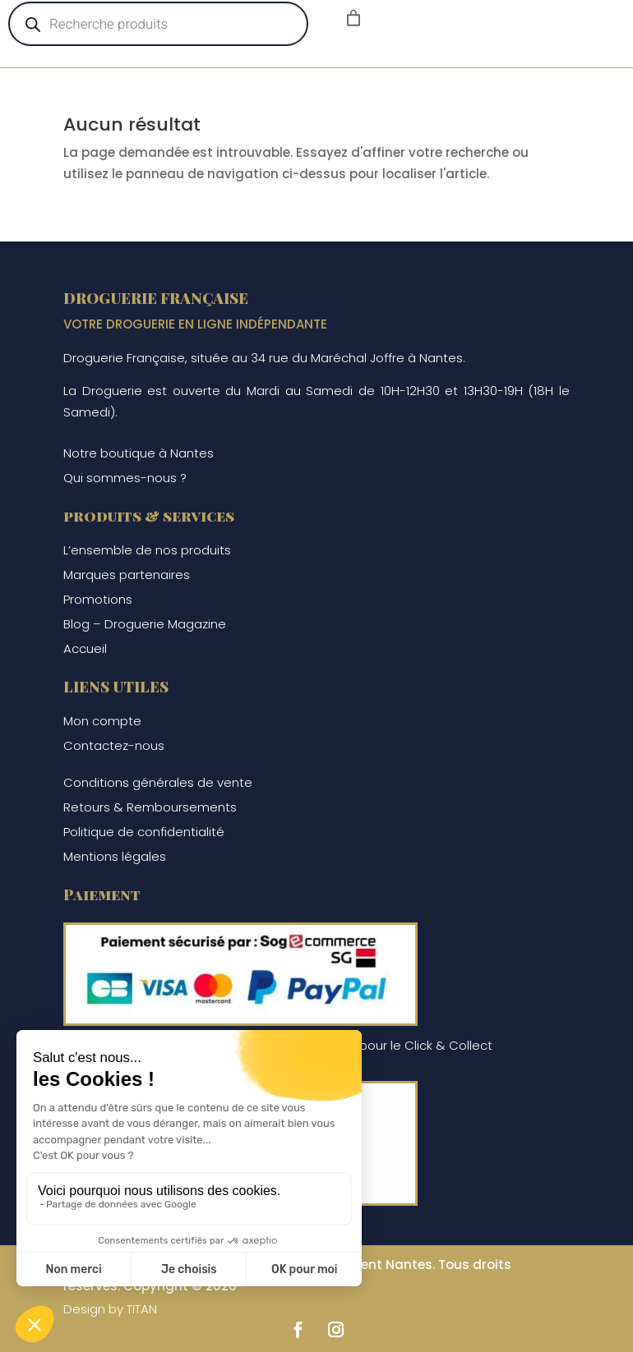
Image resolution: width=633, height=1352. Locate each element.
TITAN (142, 1309)
